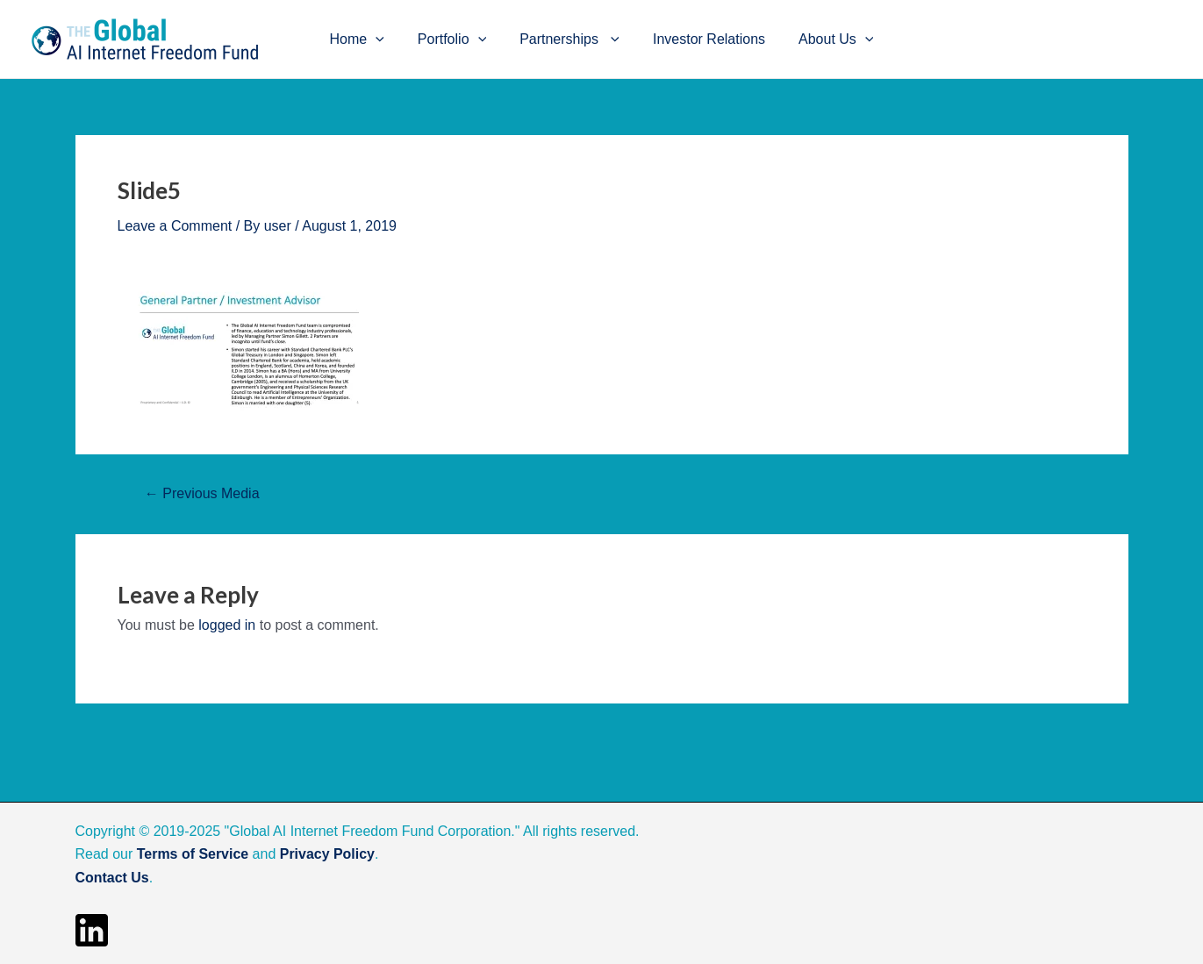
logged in (226, 625)
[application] (386, 39)
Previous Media (202, 494)
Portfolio (457, 39)
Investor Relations (704, 39)
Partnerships (569, 39)
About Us (825, 39)
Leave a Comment (175, 225)
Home (367, 39)
